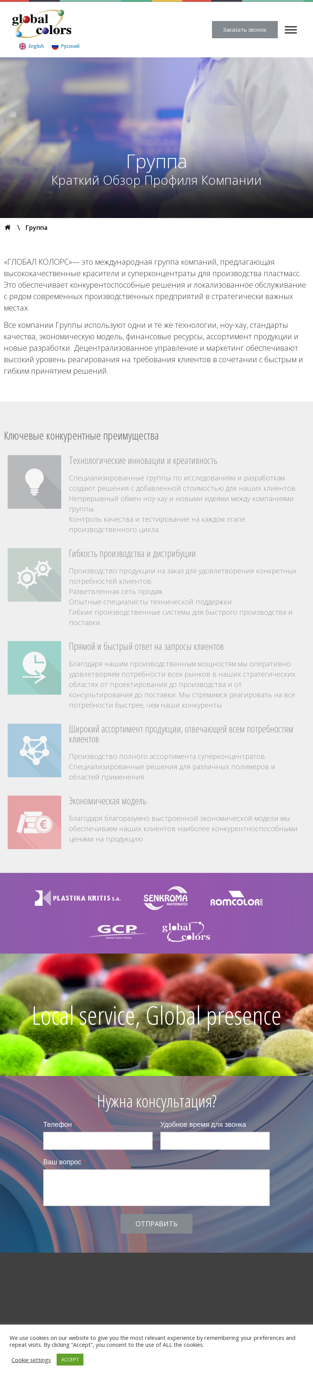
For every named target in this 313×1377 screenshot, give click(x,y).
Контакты (213, 1271)
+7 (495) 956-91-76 (56, 1310)
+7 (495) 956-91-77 (56, 1319)
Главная (15, 1271)
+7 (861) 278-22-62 (197, 1310)
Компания (48, 1271)
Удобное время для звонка (203, 1124)
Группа (80, 1271)
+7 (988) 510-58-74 (197, 1319)
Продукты (110, 1271)
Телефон (60, 1124)
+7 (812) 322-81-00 (126, 1310)
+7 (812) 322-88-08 (126, 1319)
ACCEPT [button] (70, 1359)
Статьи (183, 1271)
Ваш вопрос (64, 1162)
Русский (70, 46)
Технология (149, 1271)
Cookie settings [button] (31, 1359)
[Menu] (291, 29)
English (36, 46)
